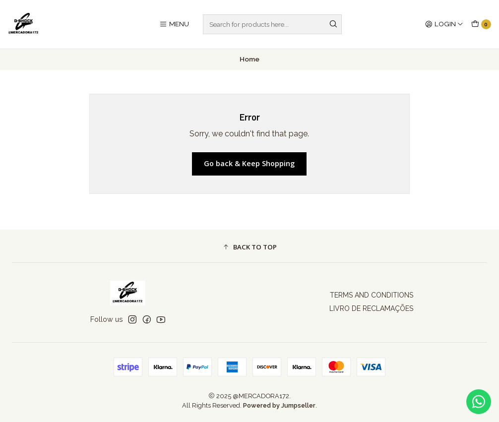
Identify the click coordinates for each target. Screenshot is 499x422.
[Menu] (174, 24)
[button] (249, 247)
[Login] (444, 24)
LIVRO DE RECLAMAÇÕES (371, 308)
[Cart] (481, 24)
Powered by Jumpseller (279, 405)
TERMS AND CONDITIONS (371, 295)
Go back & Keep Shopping (249, 163)
